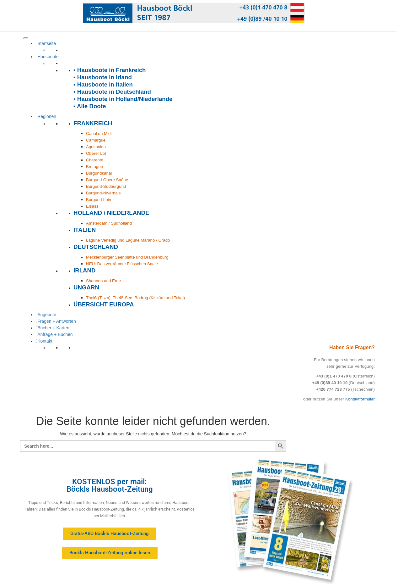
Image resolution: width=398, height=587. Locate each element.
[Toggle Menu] (25, 38)
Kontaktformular (360, 399)
